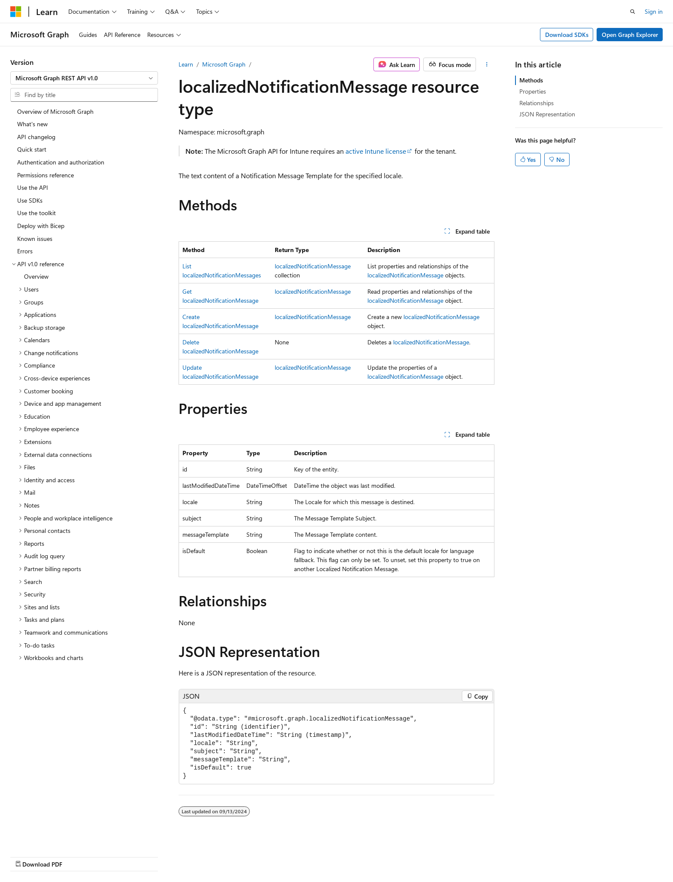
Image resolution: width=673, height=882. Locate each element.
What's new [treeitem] (32, 124)
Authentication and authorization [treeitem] (60, 162)
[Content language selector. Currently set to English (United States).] (49, 855)
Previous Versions (389, 855)
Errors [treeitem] (25, 251)
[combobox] (84, 78)
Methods (531, 80)
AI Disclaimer (338, 855)
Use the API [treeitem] (32, 187)
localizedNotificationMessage (313, 266)
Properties (532, 91)
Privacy (498, 855)
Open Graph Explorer (630, 34)
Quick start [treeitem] (31, 149)
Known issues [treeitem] (34, 238)
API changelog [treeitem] (36, 137)
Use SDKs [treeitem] (29, 200)
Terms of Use (541, 855)
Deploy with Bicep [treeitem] (40, 226)
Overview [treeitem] (36, 276)
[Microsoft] (15, 11)
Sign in (654, 11)
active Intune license (376, 150)
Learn (186, 64)
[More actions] (486, 64)
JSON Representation (547, 114)
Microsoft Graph (224, 64)
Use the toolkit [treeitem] (36, 213)
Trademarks (584, 855)
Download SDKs (566, 34)
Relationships (536, 103)
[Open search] (632, 11)
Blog (428, 855)
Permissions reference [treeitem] (45, 175)
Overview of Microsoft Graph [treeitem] (55, 111)
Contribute (464, 855)
